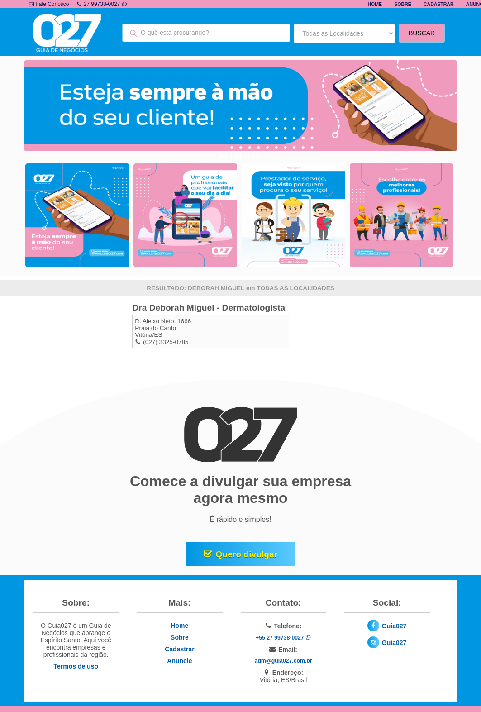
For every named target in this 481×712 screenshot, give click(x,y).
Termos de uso (75, 666)
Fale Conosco (49, 4)
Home (374, 4)
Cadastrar (439, 4)
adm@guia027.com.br (283, 661)
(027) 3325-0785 (166, 342)
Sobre (402, 4)
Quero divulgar (246, 554)
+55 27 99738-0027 (283, 638)
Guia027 (394, 626)
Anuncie (179, 660)
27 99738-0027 (102, 4)
